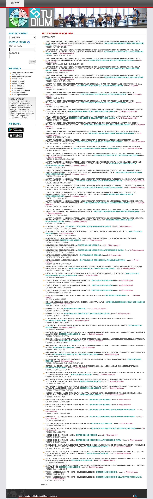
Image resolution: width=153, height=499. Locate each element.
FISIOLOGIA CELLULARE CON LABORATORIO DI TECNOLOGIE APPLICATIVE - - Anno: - (92, 296)
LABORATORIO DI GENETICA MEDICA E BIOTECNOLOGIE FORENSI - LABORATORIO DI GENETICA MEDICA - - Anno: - (93, 326)
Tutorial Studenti (18, 86)
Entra (32, 62)
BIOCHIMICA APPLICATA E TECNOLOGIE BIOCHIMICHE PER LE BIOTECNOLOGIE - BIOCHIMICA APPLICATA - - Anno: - (93, 232)
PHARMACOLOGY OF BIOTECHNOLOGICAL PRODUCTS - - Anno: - (88, 400)
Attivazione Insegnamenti (21, 76)
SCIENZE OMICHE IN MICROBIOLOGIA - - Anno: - (81, 435)
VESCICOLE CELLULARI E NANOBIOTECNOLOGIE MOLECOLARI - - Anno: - (91, 472)
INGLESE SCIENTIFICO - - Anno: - (75, 309)
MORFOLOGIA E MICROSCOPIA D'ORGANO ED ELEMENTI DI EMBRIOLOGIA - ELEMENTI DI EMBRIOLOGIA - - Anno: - (93, 360)
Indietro (44, 485)
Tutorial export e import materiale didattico (21, 91)
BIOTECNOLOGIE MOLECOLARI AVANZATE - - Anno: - (83, 255)
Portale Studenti (18, 81)
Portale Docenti (18, 83)
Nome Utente (15, 46)
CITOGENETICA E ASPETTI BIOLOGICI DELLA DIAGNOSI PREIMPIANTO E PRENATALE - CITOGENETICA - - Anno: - (92, 274)
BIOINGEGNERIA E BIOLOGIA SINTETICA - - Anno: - (82, 245)
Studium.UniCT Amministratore (45, 496)
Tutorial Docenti (18, 88)
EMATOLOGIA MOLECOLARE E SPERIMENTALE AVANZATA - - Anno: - (89, 280)
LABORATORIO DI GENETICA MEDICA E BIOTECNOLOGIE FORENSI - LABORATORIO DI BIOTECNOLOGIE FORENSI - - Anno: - (89, 319)
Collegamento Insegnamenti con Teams (22, 73)
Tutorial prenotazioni (20, 95)
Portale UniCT (17, 79)
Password (14, 53)
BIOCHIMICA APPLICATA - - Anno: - (88, 226)
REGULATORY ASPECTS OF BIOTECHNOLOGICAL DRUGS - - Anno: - (89, 423)
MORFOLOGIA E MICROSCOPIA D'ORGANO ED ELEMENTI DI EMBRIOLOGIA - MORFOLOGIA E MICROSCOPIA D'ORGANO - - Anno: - (92, 367)
